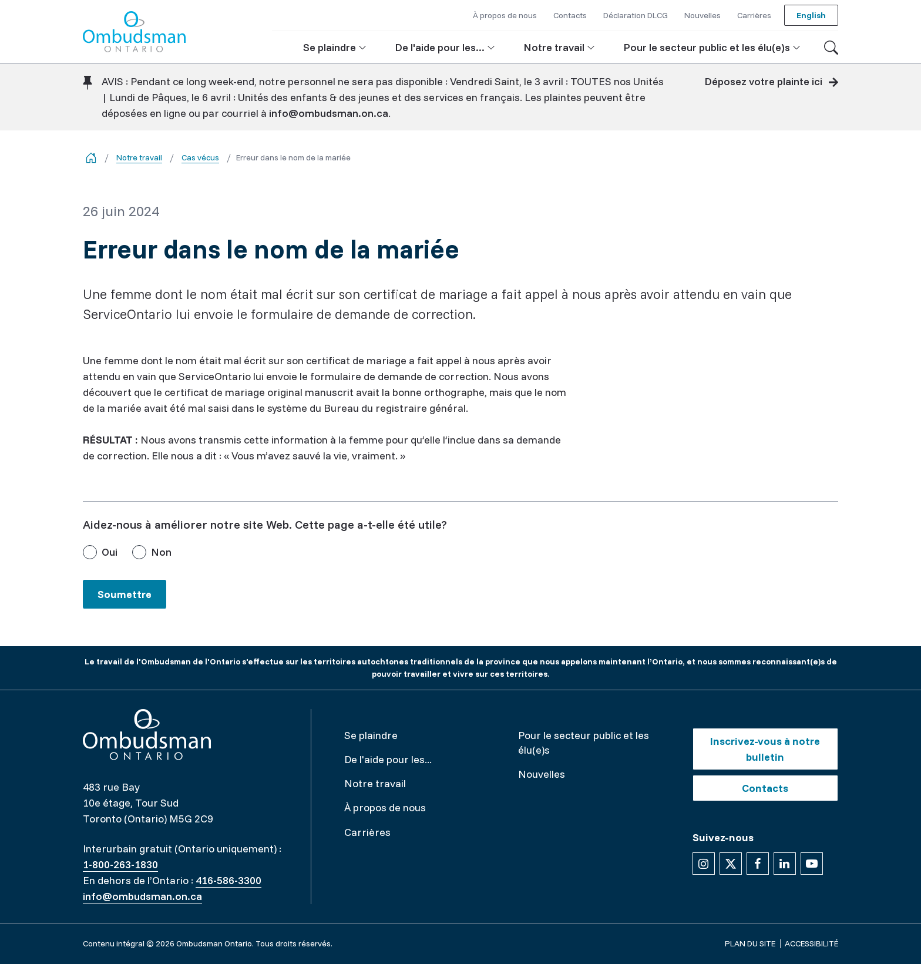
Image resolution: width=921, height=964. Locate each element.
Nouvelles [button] (702, 15)
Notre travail (139, 157)
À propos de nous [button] (505, 15)
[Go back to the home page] (91, 157)
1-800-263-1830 (120, 864)
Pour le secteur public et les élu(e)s (583, 742)
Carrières (367, 832)
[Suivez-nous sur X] (731, 863)
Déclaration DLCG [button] (635, 15)
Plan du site (750, 943)
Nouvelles (541, 774)
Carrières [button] (754, 15)
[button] (335, 47)
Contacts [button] (570, 15)
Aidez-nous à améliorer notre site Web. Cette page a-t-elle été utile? (265, 524)
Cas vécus (200, 157)
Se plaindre (371, 735)
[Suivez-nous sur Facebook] (758, 863)
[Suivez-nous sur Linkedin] (785, 863)
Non (161, 552)
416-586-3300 (228, 880)
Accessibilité (811, 943)
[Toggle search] (831, 48)
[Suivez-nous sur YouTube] (812, 863)
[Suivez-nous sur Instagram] (704, 863)
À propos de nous (385, 807)
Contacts (765, 788)
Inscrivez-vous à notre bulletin (765, 749)
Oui (109, 552)
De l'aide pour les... (388, 759)
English (811, 15)
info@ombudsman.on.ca (328, 113)
